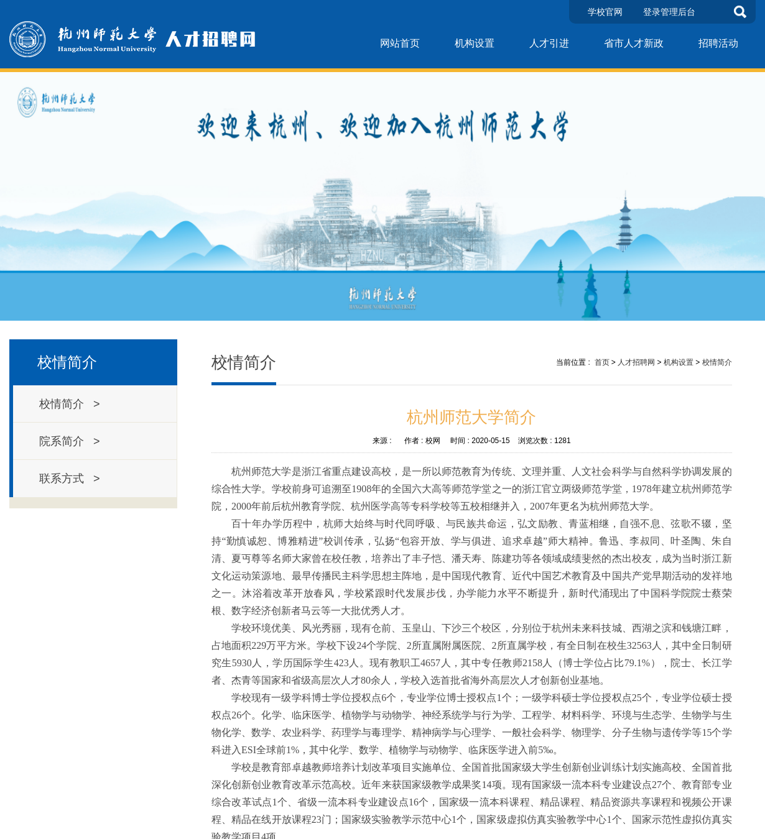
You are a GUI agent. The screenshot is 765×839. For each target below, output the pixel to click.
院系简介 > (69, 441)
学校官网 (605, 12)
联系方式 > (69, 478)
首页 (602, 362)
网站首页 (400, 43)
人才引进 (549, 43)
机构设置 (474, 43)
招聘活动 (718, 43)
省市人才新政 (634, 43)
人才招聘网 (636, 362)
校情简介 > (69, 404)
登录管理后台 (669, 12)
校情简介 (717, 362)
